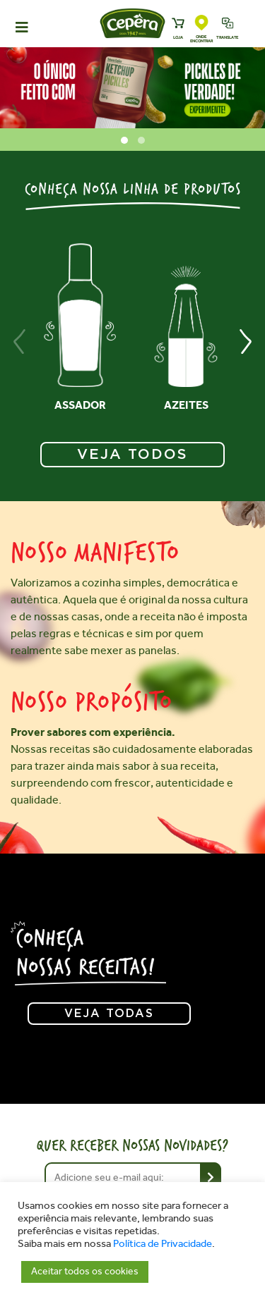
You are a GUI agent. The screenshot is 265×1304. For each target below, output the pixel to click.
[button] (124, 140)
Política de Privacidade (162, 1244)
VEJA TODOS (132, 455)
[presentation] (20, 341)
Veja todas (109, 1013)
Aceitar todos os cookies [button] (85, 1271)
